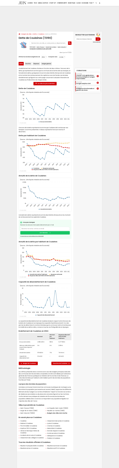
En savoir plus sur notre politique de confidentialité (32, 236)
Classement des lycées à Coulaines (58, 421)
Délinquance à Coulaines (55, 435)
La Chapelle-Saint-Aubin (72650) (57, 408)
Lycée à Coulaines (52, 423)
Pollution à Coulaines (53, 438)
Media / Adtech (43, 3)
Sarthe (35, 34)
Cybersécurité (62, 3)
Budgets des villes (26, 34)
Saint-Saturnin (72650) (27, 413)
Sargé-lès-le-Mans (51, 47)
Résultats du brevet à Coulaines (57, 445)
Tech (35, 3)
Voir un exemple (96, 41)
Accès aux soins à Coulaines (56, 433)
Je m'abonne (43, 232)
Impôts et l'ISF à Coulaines (28, 428)
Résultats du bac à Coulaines (29, 448)
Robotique (71, 3)
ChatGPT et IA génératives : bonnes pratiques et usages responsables (85, 76)
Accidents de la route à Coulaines (30, 435)
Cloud (78, 3)
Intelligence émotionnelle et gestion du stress (85, 89)
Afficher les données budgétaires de (29, 56)
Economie (85, 3)
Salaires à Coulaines (26, 423)
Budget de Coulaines (28, 363)
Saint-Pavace (40, 47)
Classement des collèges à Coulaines (32, 437)
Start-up (52, 3)
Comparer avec (52, 56)
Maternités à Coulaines (54, 428)
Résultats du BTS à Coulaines (56, 448)
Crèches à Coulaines (53, 425)
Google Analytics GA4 (83, 83)
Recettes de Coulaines (61, 363)
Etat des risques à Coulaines (56, 430)
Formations (81, 70)
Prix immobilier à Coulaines (28, 425)
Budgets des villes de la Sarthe (57, 413)
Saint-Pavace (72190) (27, 408)
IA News (30, 3)
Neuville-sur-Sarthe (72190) (56, 410)
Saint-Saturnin (62, 47)
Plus (91, 3)
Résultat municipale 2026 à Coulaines (32, 445)
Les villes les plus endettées (45, 83)
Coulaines (41, 34)
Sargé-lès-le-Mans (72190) (28, 410)
